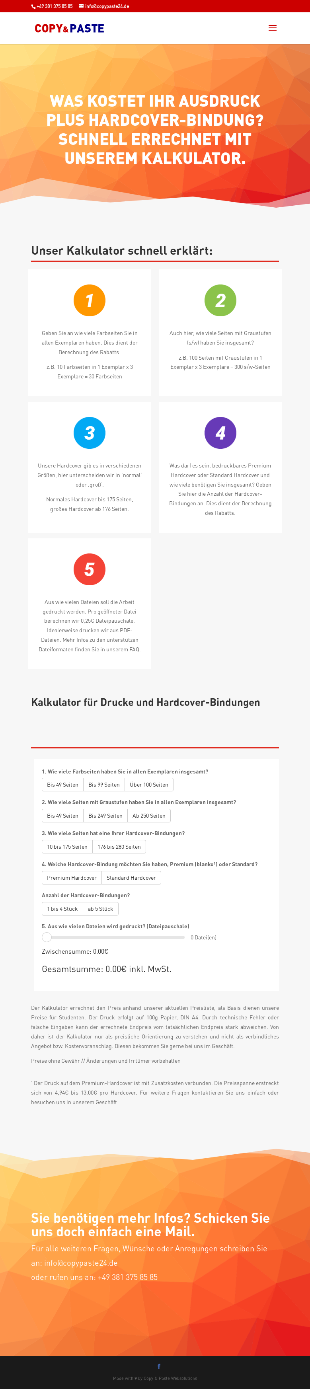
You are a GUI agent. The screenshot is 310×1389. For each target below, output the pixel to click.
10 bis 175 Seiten (67, 846)
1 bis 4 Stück (62, 908)
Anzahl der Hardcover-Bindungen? (86, 895)
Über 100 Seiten (149, 784)
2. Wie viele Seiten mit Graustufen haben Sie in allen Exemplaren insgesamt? (139, 802)
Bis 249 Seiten (105, 815)
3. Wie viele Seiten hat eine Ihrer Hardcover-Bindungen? (113, 833)
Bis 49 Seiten (62, 784)
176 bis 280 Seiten (119, 846)
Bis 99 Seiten (104, 784)
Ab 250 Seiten (149, 815)
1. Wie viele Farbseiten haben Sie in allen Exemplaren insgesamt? (125, 771)
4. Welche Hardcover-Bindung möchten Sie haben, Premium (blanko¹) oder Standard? (149, 864)
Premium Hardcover (72, 877)
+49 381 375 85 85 (54, 6)
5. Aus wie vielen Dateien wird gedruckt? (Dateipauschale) (115, 926)
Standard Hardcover (131, 877)
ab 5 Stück (100, 908)
